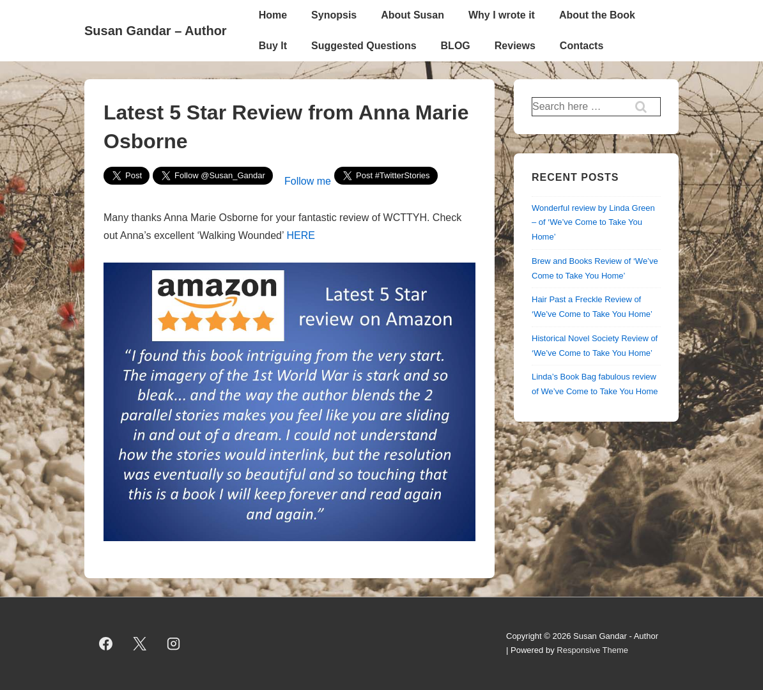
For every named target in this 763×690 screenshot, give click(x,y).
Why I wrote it (501, 15)
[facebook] (106, 643)
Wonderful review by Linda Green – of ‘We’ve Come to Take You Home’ (593, 222)
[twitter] (140, 643)
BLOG (455, 45)
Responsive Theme (592, 650)
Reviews (515, 45)
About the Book (597, 15)
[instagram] (174, 643)
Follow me (307, 181)
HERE (300, 235)
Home (273, 15)
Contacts (581, 45)
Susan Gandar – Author (155, 31)
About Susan (412, 15)
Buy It (273, 45)
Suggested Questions (363, 45)
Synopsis (334, 15)
